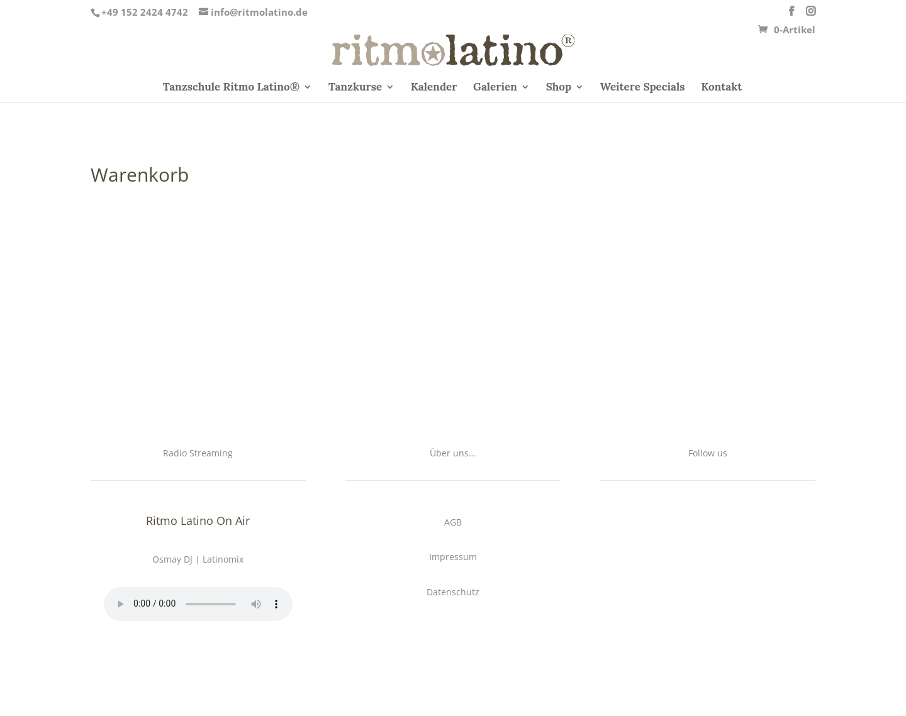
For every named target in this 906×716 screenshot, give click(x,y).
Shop (558, 88)
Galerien (495, 88)
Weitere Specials (642, 88)
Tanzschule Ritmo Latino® (231, 88)
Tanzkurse (355, 88)
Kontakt (721, 88)
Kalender (434, 88)
